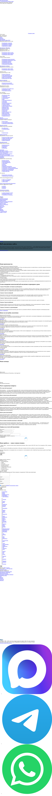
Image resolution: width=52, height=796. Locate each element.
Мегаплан (4, 188)
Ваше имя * (2, 429)
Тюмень (3, 555)
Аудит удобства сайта (4, 152)
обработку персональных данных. (21, 436)
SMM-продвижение (3, 134)
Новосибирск (4, 496)
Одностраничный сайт (6, 162)
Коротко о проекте (3, 471)
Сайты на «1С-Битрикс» (6, 179)
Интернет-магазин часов (6, 111)
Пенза (3, 537)
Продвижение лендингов (6, 61)
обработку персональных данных (12, 486)
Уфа (3, 558)
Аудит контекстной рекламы (7, 122)
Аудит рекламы (4, 470)
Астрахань (4, 500)
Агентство (2, 205)
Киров (3, 520)
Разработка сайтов (3, 576)
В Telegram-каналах (5, 129)
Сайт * (1, 432)
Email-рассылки (5, 132)
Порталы (3, 164)
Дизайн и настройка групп (7, 138)
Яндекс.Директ (5, 121)
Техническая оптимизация (7, 76)
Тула (3, 554)
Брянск (3, 503)
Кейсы (1, 37)
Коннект (1, 196)
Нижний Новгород (5, 495)
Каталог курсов (3, 203)
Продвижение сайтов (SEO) (5, 40)
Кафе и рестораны (5, 112)
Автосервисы (4, 102)
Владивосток (4, 505)
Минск (3, 525)
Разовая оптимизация (6, 74)
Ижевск (3, 512)
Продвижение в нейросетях (5, 573)
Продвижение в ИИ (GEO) (5, 47)
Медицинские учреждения (7, 174)
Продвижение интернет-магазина (8, 59)
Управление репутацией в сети (8, 88)
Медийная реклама (3, 142)
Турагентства (4, 110)
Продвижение (2, 39)
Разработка (2, 156)
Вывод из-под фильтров (6, 77)
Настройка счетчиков (4, 150)
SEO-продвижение (4, 461)
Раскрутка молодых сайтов (7, 63)
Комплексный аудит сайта (7, 78)
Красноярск (4, 522)
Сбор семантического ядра (7, 75)
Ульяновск (4, 557)
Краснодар (4, 521)
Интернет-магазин (5, 160)
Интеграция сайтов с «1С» (7, 193)
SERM (2, 462)
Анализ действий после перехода (6, 153)
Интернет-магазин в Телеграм (7, 170)
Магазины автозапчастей (6, 103)
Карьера (1, 209)
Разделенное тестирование (5, 154)
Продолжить (2, 453)
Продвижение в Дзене (6, 89)
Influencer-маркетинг (6, 140)
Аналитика (2, 149)
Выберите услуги (3, 460)
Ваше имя (2, 480)
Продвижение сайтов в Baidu (7, 54)
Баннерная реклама (5, 145)
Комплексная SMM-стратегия (7, 137)
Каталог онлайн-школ (4, 204)
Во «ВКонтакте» (5, 128)
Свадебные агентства (6, 105)
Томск (3, 553)
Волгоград (4, 506)
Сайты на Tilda (5, 181)
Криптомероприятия (4, 199)
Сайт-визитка (4, 163)
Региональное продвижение (7, 64)
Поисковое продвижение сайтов (6, 572)
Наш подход (2, 206)
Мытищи (3, 527)
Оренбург (4, 535)
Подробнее (2, 319)
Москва (3, 494)
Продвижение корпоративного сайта (9, 60)
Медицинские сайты (6, 95)
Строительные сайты (6, 97)
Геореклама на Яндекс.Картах (7, 123)
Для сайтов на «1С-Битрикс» (7, 194)
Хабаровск (4, 560)
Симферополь (4, 547)
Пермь (3, 538)
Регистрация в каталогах (6, 90)
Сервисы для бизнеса (4, 202)
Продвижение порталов (6, 62)
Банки (3, 99)
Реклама (1, 117)
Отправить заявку (10, 1)
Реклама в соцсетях (3, 125)
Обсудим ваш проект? (4, 0)
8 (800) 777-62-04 (3, 212)
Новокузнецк (4, 531)
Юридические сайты (6, 113)
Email (1, 430)
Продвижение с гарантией (7, 43)
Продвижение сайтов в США (7, 68)
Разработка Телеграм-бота (7, 166)
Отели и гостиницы (5, 104)
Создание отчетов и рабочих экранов (7, 155)
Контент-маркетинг (3, 80)
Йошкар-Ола (4, 515)
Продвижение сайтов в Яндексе (8, 53)
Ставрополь (4, 549)
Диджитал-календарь (4, 198)
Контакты (2, 210)
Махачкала (4, 524)
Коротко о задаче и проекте (5, 435)
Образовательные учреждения (7, 175)
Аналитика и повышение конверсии (6, 575)
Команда (1, 207)
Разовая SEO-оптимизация (6, 467)
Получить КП (3, 487)
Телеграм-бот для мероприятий (8, 169)
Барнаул (3, 502)
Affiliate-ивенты (3, 200)
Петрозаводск (4, 539)
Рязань (3, 542)
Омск (3, 534)
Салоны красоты (5, 98)
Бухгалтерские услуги (6, 114)
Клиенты (1, 38)
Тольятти (4, 552)
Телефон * (2, 431)
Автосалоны (4, 101)
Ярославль (4, 564)
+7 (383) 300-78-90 (3, 1)
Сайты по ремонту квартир (7, 106)
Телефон (2, 484)
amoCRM (4, 186)
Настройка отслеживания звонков (6, 151)
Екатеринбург (4, 492)
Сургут (3, 550)
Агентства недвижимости (7, 100)
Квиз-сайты (4, 165)
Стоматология (4, 96)
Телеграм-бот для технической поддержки (10, 168)
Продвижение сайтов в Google (7, 52)
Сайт (1, 477)
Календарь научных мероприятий (6, 201)
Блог (1, 208)
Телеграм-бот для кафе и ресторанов (9, 167)
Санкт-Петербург (5, 497)
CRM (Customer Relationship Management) (8, 183)
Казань (3, 493)
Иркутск (3, 513)
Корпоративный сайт (6, 161)
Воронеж (3, 507)
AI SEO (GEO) (4, 468)
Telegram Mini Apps (5, 171)
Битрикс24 (4, 187)
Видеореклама (5, 146)
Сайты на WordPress (6, 180)
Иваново (3, 511)
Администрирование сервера (7, 192)
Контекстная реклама (4, 118)
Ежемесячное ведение (6, 139)
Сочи (3, 548)
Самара (3, 544)
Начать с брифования (4, 310)
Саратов (3, 546)
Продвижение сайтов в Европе (7, 69)
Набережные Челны (6, 529)
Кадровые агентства (6, 115)
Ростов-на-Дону (5, 541)
